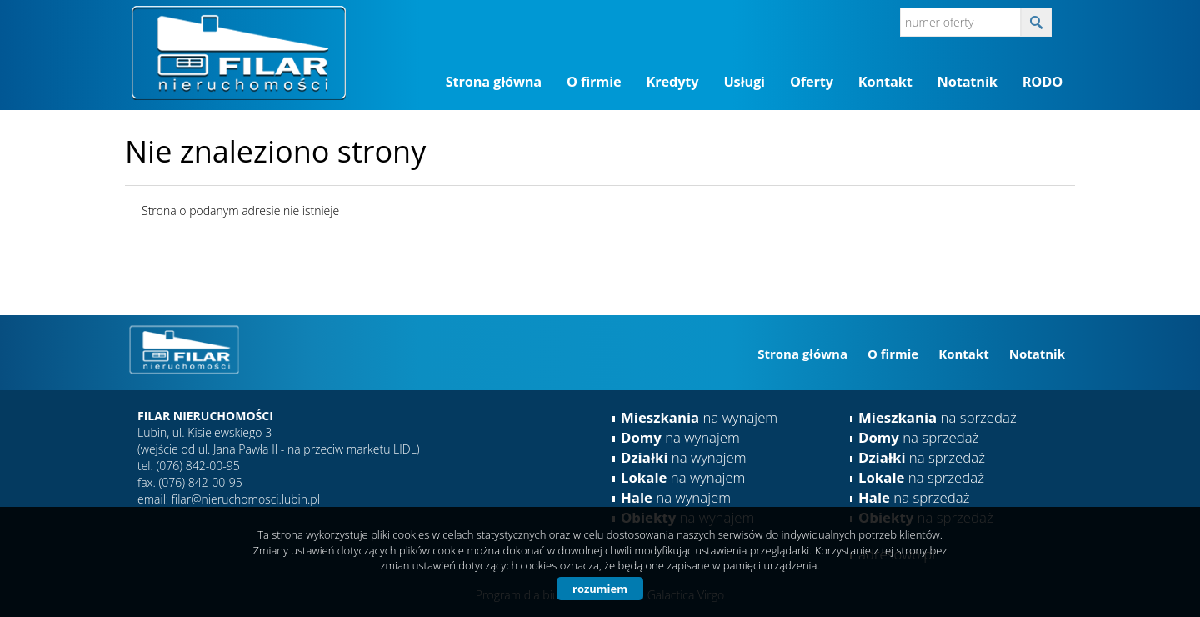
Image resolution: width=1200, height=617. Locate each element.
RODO (1042, 82)
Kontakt (885, 82)
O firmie (594, 82)
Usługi (744, 82)
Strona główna (494, 82)
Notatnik (968, 82)
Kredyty (673, 82)
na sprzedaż (937, 417)
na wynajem (699, 417)
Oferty (811, 82)
